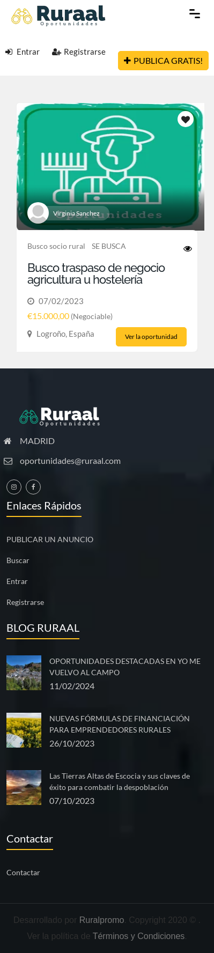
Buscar (17, 560)
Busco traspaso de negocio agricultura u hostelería (96, 273)
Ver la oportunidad (151, 337)
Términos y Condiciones (139, 936)
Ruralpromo (101, 920)
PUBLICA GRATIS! (163, 60)
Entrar (22, 51)
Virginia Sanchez (76, 213)
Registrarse (79, 51)
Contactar (23, 872)
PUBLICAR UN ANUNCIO (49, 539)
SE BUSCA (109, 245)
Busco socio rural (56, 245)
